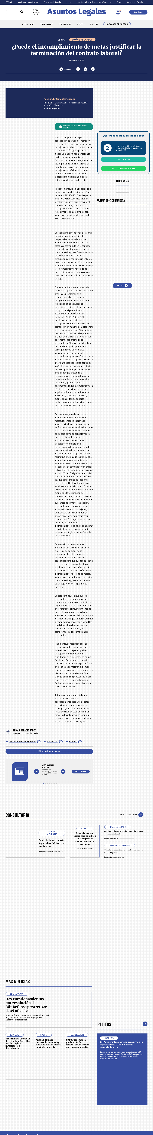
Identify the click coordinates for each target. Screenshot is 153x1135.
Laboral (73, 741)
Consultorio (17, 815)
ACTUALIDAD (28, 24)
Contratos (52, 741)
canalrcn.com (119, 1122)
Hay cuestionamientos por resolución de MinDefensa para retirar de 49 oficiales (26, 921)
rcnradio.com (139, 1122)
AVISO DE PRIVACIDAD (86, 1094)
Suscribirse (138, 12)
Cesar (119, 2)
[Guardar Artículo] (65, 69)
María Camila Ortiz (119, 838)
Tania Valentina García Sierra (51, 851)
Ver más (122, 285)
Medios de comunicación (28, 2)
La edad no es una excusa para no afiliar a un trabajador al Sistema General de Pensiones (85, 839)
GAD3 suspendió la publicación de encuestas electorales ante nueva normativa (77, 959)
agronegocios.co (36, 1122)
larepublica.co (14, 1122)
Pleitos (104, 939)
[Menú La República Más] (8, 12)
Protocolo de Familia (52, 2)
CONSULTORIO (46, 24)
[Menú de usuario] (118, 12)
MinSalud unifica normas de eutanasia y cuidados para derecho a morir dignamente (48, 959)
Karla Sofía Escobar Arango (120, 857)
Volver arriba (134, 1052)
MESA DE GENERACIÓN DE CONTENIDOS (87, 1088)
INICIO (8, 1087)
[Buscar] (21, 12)
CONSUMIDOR (64, 24)
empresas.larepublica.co (63, 1122)
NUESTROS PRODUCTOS (60, 1094)
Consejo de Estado (135, 2)
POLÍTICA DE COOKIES (59, 1106)
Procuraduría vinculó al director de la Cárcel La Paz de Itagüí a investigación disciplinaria (18, 959)
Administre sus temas (49, 751)
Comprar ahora (123, 159)
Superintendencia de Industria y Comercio (93, 2)
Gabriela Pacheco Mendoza (84, 849)
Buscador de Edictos (117, 24)
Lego (69, 2)
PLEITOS (80, 24)
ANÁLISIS (94, 24)
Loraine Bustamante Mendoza (59, 99)
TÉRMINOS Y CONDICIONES (61, 1099)
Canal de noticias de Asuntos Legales (73, 127)
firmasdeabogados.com (94, 1122)
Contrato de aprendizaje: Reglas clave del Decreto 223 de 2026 (52, 843)
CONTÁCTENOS (56, 1088)
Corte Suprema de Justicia (22, 741)
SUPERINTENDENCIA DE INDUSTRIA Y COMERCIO (88, 1105)
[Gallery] (50, 769)
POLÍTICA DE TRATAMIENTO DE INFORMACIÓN (89, 1099)
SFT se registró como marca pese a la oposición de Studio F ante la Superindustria (121, 960)
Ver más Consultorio (131, 814)
